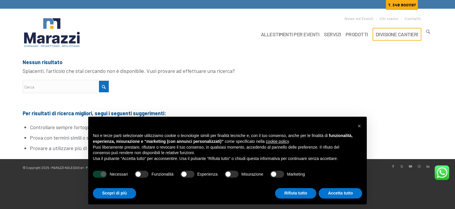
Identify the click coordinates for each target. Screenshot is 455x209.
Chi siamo (389, 18)
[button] (359, 126)
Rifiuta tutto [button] (295, 193)
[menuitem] (360, 18)
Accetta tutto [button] (340, 193)
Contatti (413, 18)
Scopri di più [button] (114, 193)
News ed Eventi (358, 18)
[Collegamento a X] (402, 166)
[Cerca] (428, 33)
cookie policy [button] (277, 141)
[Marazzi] (52, 33)
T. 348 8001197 (402, 4)
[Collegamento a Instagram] (419, 166)
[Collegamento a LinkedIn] (428, 166)
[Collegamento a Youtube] (410, 166)
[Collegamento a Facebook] (393, 166)
